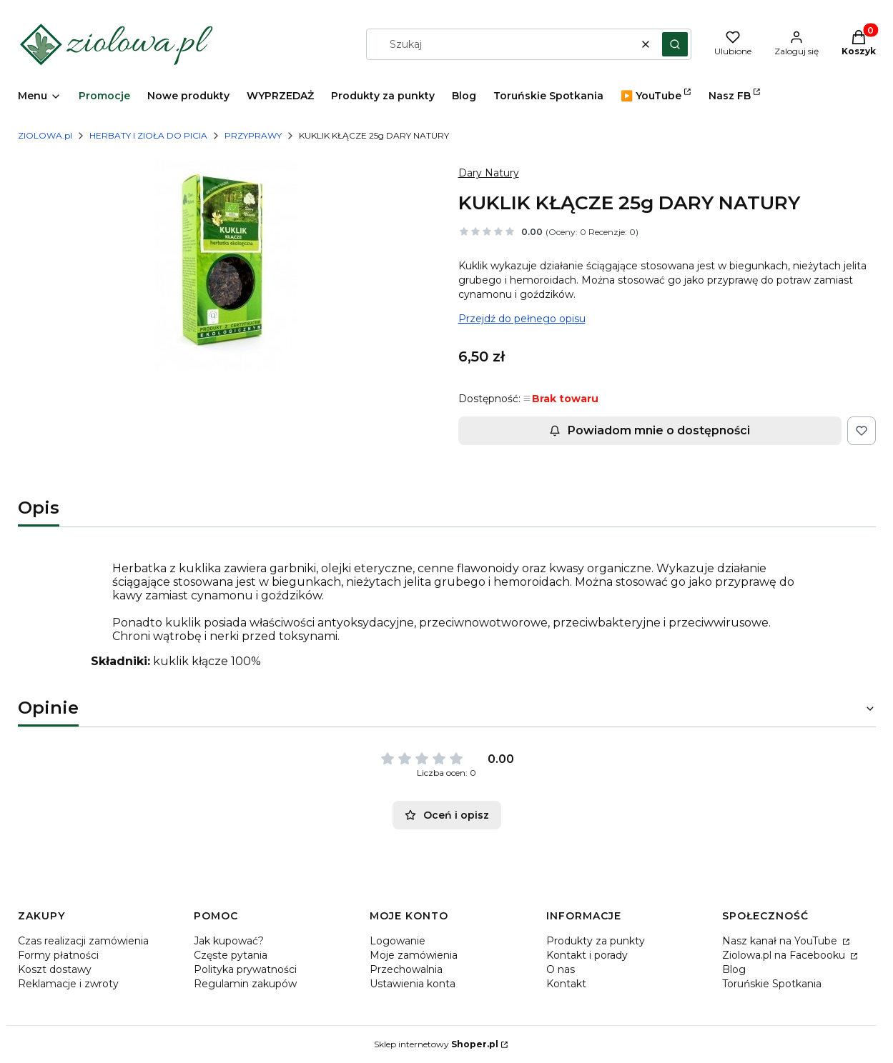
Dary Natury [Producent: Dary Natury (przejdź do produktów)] (488, 172)
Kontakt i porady (587, 955)
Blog (734, 969)
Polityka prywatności (245, 969)
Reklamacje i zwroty (68, 983)
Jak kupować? (229, 940)
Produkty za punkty (595, 940)
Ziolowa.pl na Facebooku (785, 955)
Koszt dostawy (55, 969)
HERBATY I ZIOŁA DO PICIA (148, 135)
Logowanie (397, 940)
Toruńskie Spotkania (772, 983)
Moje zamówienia (414, 955)
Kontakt (566, 983)
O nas (560, 969)
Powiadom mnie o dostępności (649, 430)
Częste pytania (230, 955)
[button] (675, 44)
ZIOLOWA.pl (45, 135)
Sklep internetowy (436, 1044)
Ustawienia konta (412, 983)
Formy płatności (58, 955)
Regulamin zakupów (245, 983)
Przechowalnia (406, 969)
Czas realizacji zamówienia (83, 940)
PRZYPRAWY (253, 135)
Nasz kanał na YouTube (781, 940)
